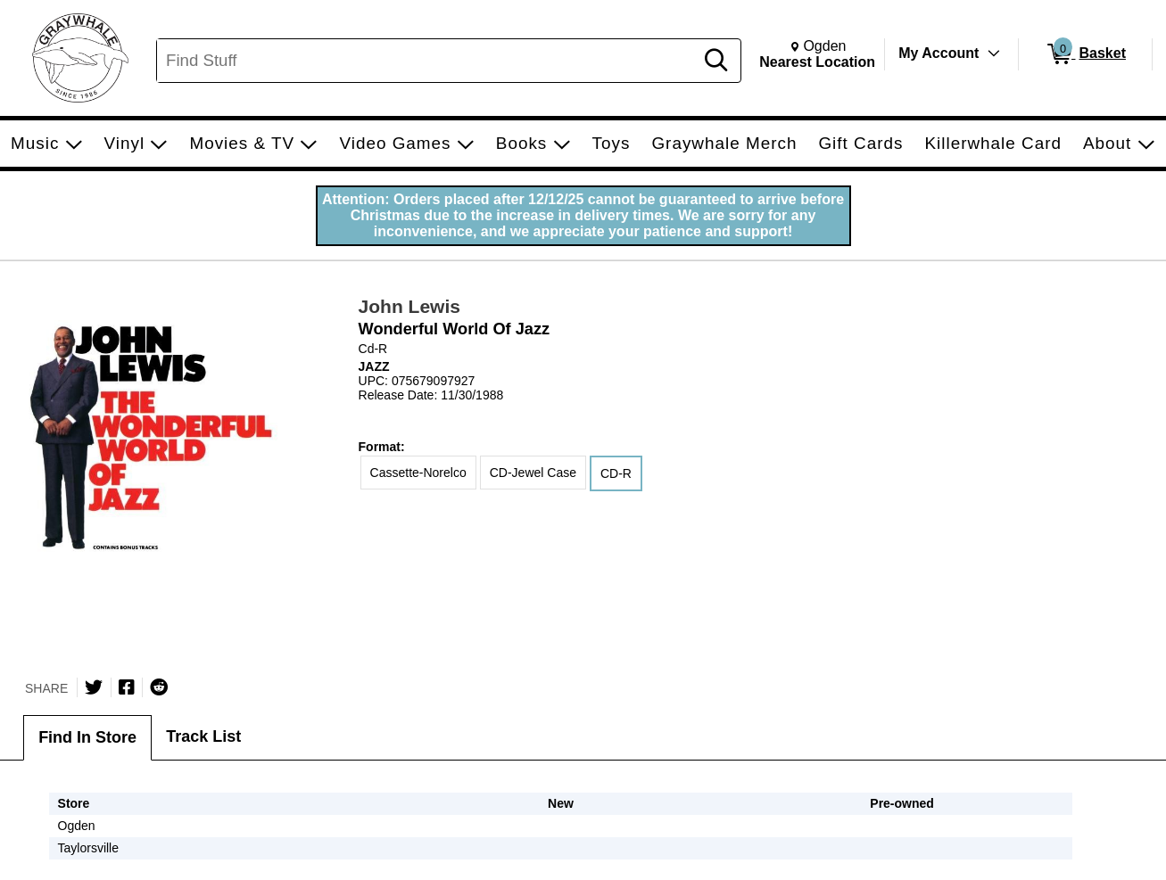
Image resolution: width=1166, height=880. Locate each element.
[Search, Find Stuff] (428, 60)
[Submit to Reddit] (159, 687)
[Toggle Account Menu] (994, 53)
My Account (938, 53)
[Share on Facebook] (127, 687)
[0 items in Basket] (1085, 54)
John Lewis (409, 306)
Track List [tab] (203, 736)
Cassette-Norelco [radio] (418, 472)
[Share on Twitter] (94, 687)
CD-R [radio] (616, 473)
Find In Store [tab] (87, 737)
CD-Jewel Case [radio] (533, 472)
